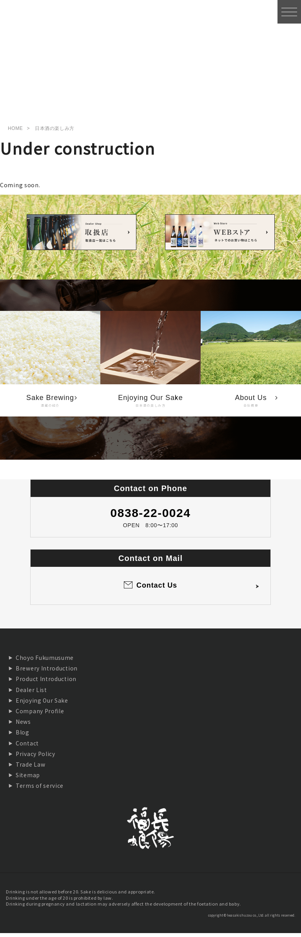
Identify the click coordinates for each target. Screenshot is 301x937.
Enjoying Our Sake (42, 704)
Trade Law (30, 768)
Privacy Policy (35, 757)
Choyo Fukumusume (45, 661)
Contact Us (156, 589)
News (23, 725)
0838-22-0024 (151, 516)
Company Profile (40, 714)
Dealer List (31, 693)
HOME (15, 132)
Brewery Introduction (47, 672)
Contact (27, 747)
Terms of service (39, 789)
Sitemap (28, 778)
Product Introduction (46, 683)
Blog (22, 736)
